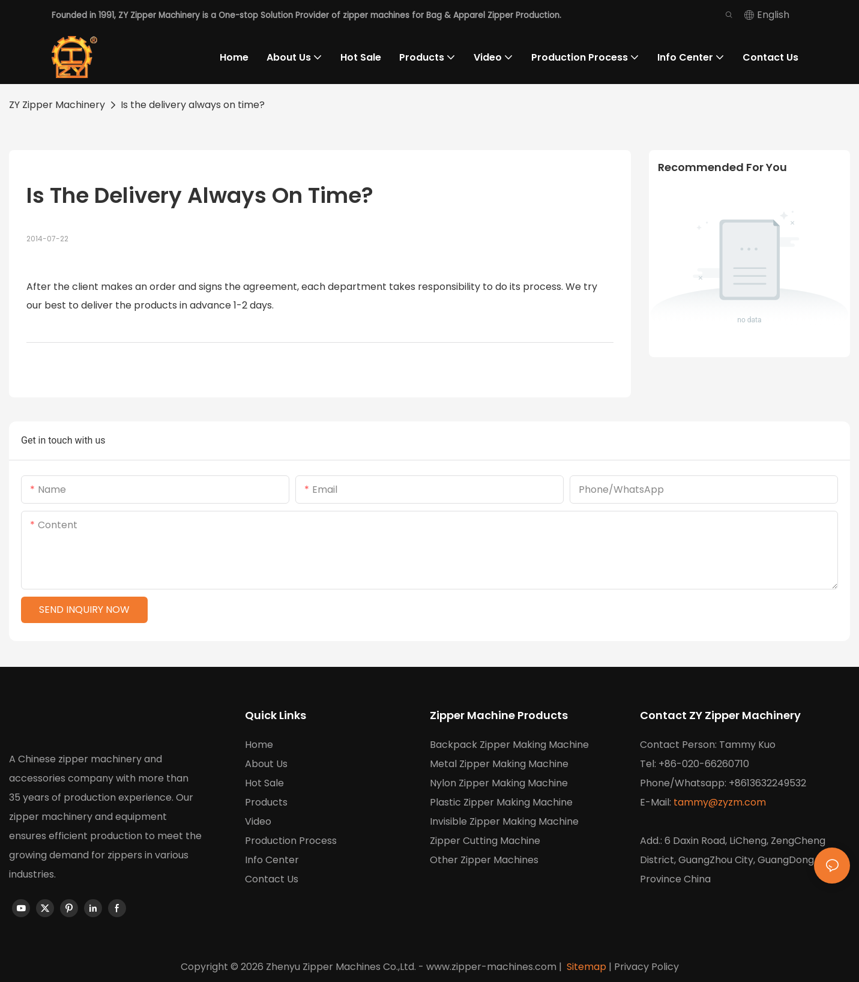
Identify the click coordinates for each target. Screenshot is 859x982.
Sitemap (585, 967)
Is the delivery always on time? (193, 105)
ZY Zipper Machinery (57, 105)
